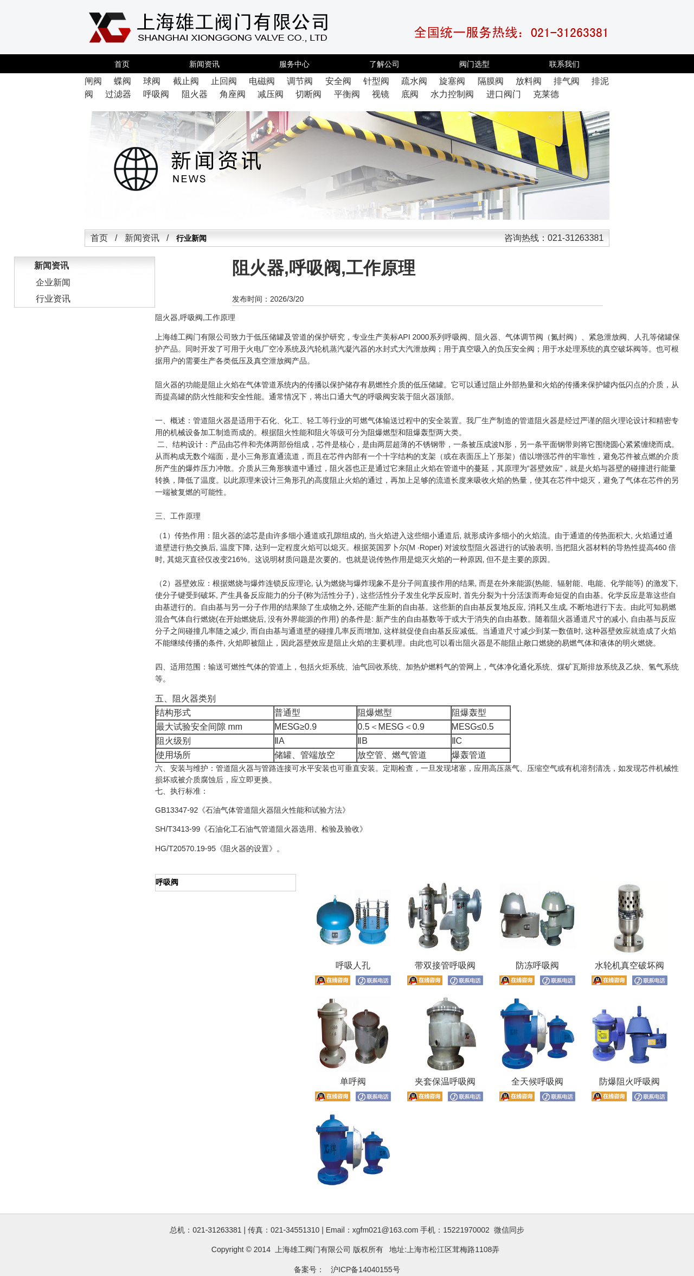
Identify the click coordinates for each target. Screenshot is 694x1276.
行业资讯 (53, 298)
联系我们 (564, 64)
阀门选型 (474, 64)
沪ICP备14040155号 (365, 1269)
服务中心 (294, 64)
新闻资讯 (204, 64)
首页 (122, 64)
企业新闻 (53, 282)
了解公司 (384, 64)
